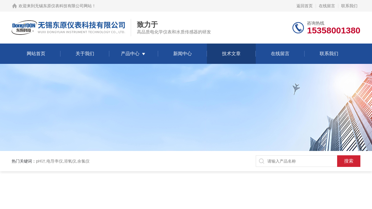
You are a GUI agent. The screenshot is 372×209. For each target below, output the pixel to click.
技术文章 (231, 53)
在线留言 (327, 5)
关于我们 (85, 53)
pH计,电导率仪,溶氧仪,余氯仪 (63, 161)
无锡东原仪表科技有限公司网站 (63, 5)
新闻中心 (182, 53)
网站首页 (36, 53)
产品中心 (130, 53)
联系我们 (349, 5)
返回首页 (304, 5)
